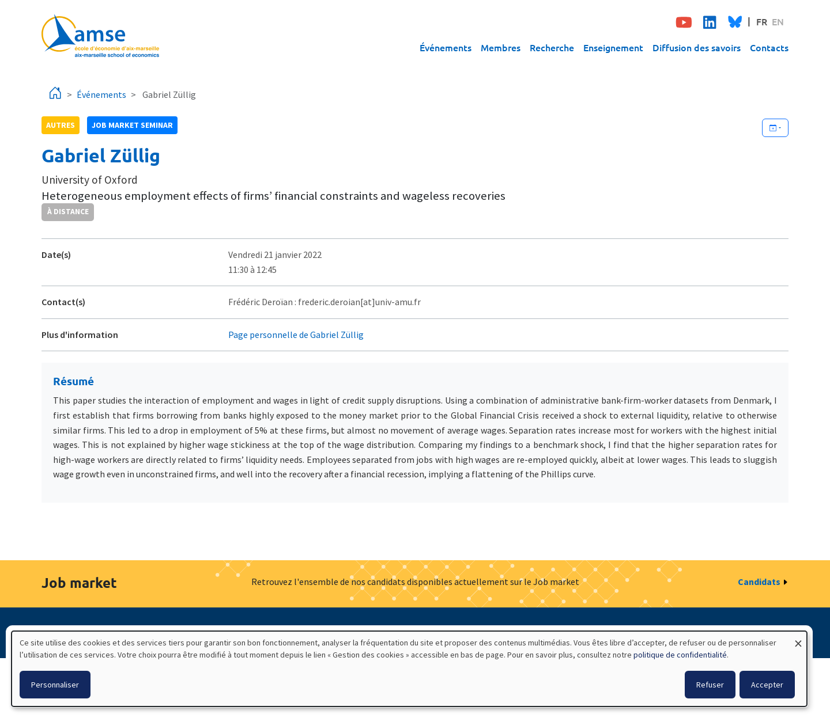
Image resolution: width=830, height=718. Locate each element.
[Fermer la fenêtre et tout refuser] (798, 638)
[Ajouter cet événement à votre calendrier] (775, 128)
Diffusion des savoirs (696, 47)
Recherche (552, 47)
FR (761, 21)
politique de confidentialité (680, 654)
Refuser (710, 684)
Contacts (769, 47)
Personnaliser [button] (55, 684)
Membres (500, 47)
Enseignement (613, 47)
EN (778, 21)
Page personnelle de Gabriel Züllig (296, 334)
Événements (445, 47)
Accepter (767, 684)
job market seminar (132, 125)
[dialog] (409, 668)
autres (60, 125)
